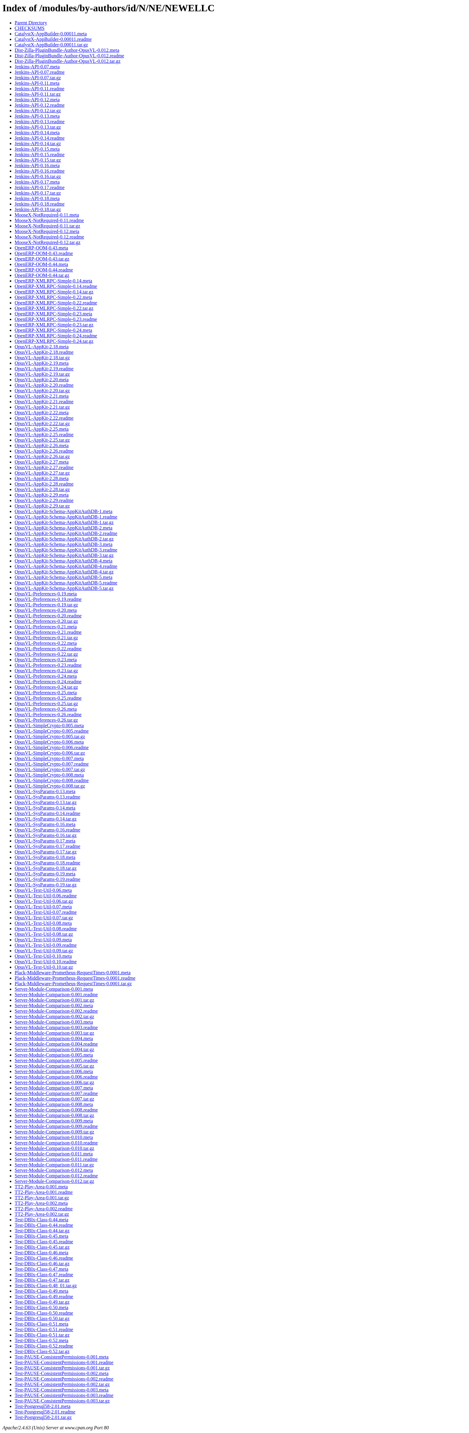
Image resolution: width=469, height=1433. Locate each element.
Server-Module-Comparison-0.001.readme (56, 994)
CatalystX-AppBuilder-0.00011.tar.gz (51, 44)
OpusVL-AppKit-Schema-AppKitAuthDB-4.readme (66, 566)
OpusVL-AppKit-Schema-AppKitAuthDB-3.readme (66, 549)
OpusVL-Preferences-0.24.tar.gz (46, 687)
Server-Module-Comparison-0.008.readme (56, 1109)
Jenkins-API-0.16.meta (37, 165)
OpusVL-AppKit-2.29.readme (44, 500)
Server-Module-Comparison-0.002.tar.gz (54, 1016)
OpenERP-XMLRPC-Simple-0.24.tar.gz (54, 341)
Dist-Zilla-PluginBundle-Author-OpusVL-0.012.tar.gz (68, 61)
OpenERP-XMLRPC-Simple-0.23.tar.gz (54, 324)
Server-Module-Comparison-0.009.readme (56, 1126)
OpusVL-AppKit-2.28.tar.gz (42, 489)
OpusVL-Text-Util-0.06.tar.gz (44, 901)
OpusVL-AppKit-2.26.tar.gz (42, 456)
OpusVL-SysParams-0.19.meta (45, 873)
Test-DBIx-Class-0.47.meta (41, 1269)
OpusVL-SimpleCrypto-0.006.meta (49, 742)
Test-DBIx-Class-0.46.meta (41, 1252)
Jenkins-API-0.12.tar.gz (38, 110)
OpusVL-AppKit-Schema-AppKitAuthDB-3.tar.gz (64, 555)
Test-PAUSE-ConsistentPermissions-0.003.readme (64, 1395)
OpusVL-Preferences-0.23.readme (48, 665)
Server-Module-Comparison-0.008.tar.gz (54, 1115)
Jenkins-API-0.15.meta (37, 149)
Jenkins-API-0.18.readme (40, 204)
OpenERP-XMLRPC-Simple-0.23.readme (56, 319)
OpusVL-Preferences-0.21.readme (48, 632)
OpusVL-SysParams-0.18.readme (47, 862)
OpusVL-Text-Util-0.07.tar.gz (44, 917)
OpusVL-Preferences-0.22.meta (46, 643)
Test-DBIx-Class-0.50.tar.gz (42, 1318)
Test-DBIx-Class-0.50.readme (44, 1313)
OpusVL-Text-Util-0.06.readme (46, 895)
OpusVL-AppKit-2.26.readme (44, 451)
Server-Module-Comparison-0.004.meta (54, 1038)
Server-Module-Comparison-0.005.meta (54, 1055)
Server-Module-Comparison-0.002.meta (54, 1005)
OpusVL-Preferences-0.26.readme (48, 714)
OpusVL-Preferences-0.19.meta (46, 593)
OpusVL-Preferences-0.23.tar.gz (46, 670)
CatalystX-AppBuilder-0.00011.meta (51, 33)
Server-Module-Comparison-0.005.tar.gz (54, 1065)
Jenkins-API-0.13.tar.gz (38, 127)
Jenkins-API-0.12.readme (40, 105)
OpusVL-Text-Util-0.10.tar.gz (44, 967)
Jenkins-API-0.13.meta (37, 116)
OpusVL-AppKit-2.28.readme (44, 484)
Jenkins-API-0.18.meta (37, 198)
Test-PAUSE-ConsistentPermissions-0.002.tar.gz (62, 1384)
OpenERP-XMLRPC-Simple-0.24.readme (56, 335)
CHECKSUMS (30, 28)
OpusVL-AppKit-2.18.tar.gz (42, 357)
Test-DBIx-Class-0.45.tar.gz (42, 1247)
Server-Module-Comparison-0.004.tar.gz (54, 1049)
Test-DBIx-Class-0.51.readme (44, 1329)
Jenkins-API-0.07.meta (37, 66)
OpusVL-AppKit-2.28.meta (42, 478)
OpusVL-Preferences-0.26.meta (46, 709)
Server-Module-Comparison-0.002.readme (56, 1011)
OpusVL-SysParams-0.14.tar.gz (46, 818)
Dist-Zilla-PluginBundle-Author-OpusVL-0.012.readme (69, 55)
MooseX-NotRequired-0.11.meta (47, 214)
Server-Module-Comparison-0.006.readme (56, 1076)
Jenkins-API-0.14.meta (37, 132)
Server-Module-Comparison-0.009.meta (54, 1120)
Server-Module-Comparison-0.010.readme (56, 1142)
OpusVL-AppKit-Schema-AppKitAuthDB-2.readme (66, 533)
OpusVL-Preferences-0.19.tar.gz (46, 604)
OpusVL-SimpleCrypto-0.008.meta (49, 775)
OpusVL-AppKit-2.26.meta (42, 445)
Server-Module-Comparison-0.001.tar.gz (54, 1000)
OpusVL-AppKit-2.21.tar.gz (42, 407)
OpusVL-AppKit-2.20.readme (44, 385)
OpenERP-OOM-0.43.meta (41, 247)
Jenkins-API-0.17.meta (37, 182)
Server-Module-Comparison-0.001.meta (54, 989)
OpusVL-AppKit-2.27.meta (42, 462)
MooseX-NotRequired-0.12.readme (49, 236)
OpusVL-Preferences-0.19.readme (48, 599)
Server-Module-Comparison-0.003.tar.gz (54, 1033)
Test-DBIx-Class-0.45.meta (41, 1236)
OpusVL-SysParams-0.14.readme (47, 813)
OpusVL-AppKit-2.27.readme (44, 467)
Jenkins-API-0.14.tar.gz (38, 143)
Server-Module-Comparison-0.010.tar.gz (54, 1148)
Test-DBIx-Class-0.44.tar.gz (42, 1230)
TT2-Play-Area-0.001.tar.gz (42, 1197)
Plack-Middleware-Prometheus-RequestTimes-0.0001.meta (73, 972)
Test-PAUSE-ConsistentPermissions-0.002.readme (64, 1378)
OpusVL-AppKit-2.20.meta (42, 379)
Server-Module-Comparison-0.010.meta (54, 1137)
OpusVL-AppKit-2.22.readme (44, 418)
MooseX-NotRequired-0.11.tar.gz (47, 225)
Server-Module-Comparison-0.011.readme (56, 1159)
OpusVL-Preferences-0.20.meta (46, 610)
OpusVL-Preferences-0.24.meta (46, 676)
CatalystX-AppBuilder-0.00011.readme (53, 39)
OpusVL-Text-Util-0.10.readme (46, 961)
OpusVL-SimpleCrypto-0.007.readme (52, 764)
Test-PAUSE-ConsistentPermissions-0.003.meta (62, 1389)
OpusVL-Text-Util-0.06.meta (43, 890)
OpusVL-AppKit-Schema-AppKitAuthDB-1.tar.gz (64, 522)
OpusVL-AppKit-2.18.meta (42, 346)
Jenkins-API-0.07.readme (40, 72)
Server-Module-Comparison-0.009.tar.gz (54, 1131)
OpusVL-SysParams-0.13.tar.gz (46, 802)
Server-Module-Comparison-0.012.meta (54, 1170)
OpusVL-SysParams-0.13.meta (45, 791)
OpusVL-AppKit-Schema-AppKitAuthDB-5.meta (63, 577)
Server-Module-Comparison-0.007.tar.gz (54, 1098)
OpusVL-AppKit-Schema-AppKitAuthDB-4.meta (63, 560)
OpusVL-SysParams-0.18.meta (45, 857)
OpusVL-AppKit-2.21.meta (42, 396)
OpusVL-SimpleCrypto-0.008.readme (52, 780)
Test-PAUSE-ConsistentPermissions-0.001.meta (62, 1356)
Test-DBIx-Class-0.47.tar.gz (42, 1280)
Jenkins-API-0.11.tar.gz (38, 94)
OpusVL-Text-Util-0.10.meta (43, 956)
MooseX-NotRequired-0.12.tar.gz (48, 242)
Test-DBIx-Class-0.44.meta (41, 1219)
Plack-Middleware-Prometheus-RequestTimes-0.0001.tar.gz (73, 983)
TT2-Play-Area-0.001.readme (44, 1192)
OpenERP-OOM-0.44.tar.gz (42, 275)
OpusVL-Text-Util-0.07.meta (43, 906)
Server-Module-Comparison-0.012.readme (56, 1175)
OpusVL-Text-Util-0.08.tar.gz (44, 934)
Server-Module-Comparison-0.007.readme (56, 1093)
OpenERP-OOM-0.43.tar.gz (42, 258)
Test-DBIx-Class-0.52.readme (44, 1346)
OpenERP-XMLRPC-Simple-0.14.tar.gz (54, 291)
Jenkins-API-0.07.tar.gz (38, 77)
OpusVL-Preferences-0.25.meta (46, 692)
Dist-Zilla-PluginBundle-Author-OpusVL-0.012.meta (67, 50)
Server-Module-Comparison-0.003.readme (56, 1027)
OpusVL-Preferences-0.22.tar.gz (46, 654)
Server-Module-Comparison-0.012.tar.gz (54, 1181)
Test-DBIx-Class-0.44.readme (44, 1225)
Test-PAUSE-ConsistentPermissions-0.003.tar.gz (62, 1400)
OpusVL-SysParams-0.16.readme (47, 829)
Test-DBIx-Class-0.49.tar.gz (42, 1302)
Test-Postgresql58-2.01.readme (45, 1411)
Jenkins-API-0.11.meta (37, 83)
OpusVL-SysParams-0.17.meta (45, 840)
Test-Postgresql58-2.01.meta (42, 1406)
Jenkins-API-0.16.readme (40, 171)
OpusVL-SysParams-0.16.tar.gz (46, 835)
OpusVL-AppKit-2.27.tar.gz (42, 473)
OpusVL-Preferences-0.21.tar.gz (46, 637)
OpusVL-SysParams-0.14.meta (45, 807)
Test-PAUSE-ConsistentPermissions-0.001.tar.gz (62, 1367)
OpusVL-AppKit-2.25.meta (42, 429)
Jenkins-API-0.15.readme (40, 154)
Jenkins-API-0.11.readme (39, 88)
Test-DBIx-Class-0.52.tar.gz (42, 1351)
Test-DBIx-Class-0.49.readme (44, 1296)
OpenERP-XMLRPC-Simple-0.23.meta (53, 313)
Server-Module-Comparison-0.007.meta (54, 1087)
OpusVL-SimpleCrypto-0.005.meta (49, 725)
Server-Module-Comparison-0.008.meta (54, 1104)
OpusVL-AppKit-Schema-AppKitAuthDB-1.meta (63, 511)
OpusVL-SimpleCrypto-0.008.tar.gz (50, 785)
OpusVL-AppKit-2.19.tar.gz (42, 374)
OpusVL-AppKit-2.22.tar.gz (42, 423)
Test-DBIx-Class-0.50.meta (41, 1307)
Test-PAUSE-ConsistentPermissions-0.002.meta (62, 1373)
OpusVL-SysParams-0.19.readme (47, 879)
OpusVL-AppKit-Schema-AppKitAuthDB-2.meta (63, 527)
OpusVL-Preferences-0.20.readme (48, 615)
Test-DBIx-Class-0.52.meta (41, 1340)
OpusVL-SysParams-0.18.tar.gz (46, 868)
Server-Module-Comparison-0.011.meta (54, 1153)
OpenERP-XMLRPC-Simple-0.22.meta (53, 297)
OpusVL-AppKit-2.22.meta (42, 412)
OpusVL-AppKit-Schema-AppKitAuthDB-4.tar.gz (64, 571)
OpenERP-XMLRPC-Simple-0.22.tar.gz (54, 308)
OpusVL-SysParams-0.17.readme (47, 846)
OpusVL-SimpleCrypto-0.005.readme (52, 731)
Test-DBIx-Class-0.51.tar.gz (42, 1335)
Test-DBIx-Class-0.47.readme (44, 1274)
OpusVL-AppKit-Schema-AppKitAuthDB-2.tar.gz (64, 538)
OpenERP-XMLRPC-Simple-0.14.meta (53, 280)
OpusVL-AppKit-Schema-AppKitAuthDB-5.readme (66, 582)
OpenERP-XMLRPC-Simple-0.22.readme (56, 302)
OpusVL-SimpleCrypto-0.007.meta (49, 758)
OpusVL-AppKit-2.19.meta (42, 363)
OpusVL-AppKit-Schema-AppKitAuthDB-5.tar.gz (64, 588)
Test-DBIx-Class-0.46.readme (44, 1258)
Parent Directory (31, 22)
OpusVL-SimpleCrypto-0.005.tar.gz (50, 736)
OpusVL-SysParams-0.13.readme (47, 796)
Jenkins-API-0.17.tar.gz (38, 193)
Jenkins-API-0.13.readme (40, 121)
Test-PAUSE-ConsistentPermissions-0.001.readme (64, 1362)
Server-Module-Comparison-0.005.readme (56, 1060)
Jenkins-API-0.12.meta (37, 99)
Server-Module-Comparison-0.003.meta (54, 1022)
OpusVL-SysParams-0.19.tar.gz (46, 884)
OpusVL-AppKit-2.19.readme (44, 368)
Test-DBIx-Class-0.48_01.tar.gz (46, 1285)
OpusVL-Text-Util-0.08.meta (43, 923)
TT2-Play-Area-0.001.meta (41, 1186)
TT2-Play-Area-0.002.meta (41, 1203)
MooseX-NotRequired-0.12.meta (47, 231)
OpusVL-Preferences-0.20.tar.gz (46, 621)
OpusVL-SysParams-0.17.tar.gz (46, 851)
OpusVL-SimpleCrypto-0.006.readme (52, 747)
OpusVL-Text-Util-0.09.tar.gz (44, 950)
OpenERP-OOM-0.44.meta (41, 264)
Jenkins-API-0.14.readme (40, 138)
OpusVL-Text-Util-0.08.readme (46, 928)
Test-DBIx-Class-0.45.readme (44, 1241)
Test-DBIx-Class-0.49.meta (41, 1291)
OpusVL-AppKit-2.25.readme (44, 434)
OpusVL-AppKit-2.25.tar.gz (42, 440)
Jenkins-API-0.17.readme (40, 187)
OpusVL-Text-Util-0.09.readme (46, 945)
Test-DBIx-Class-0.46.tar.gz (42, 1263)
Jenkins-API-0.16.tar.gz (38, 176)
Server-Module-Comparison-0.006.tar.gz (54, 1082)
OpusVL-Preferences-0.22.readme (48, 648)
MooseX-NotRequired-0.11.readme (49, 220)
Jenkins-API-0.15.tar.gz (38, 160)
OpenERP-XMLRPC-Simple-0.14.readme (56, 286)
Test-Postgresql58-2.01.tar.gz (43, 1417)
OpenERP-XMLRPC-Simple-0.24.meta (53, 330)
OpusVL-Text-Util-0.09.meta (43, 939)
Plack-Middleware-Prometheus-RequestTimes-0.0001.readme (75, 978)
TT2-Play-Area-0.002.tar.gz (42, 1214)
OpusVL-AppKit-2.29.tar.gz (42, 505)
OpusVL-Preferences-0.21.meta (46, 626)
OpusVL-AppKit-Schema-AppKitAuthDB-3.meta (63, 544)
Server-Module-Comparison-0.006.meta (54, 1071)
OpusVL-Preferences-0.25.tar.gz (46, 703)
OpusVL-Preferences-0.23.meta (46, 659)
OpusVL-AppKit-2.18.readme (44, 352)
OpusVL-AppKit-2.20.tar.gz (42, 390)
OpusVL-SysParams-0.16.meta (45, 824)
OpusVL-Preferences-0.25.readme (48, 698)
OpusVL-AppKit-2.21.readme (44, 401)
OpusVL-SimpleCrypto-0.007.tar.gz (50, 769)
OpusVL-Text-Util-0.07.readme (46, 912)
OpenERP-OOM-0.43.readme (44, 253)
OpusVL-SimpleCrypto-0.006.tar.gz (50, 753)
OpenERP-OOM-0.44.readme (44, 269)
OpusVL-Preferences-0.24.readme (48, 681)
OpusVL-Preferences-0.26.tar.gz (46, 720)
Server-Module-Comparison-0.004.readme (56, 1044)
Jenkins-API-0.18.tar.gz (38, 209)
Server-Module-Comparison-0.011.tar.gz (54, 1164)
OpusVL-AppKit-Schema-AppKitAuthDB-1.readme (66, 516)
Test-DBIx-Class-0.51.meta (41, 1324)
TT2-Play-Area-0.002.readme (44, 1208)
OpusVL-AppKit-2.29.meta (42, 494)
